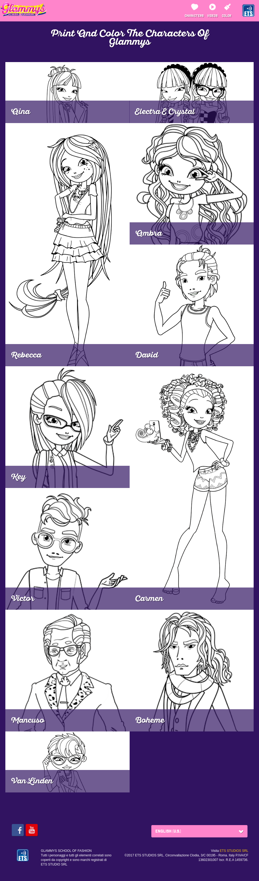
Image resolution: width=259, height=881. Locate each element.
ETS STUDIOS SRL (234, 851)
